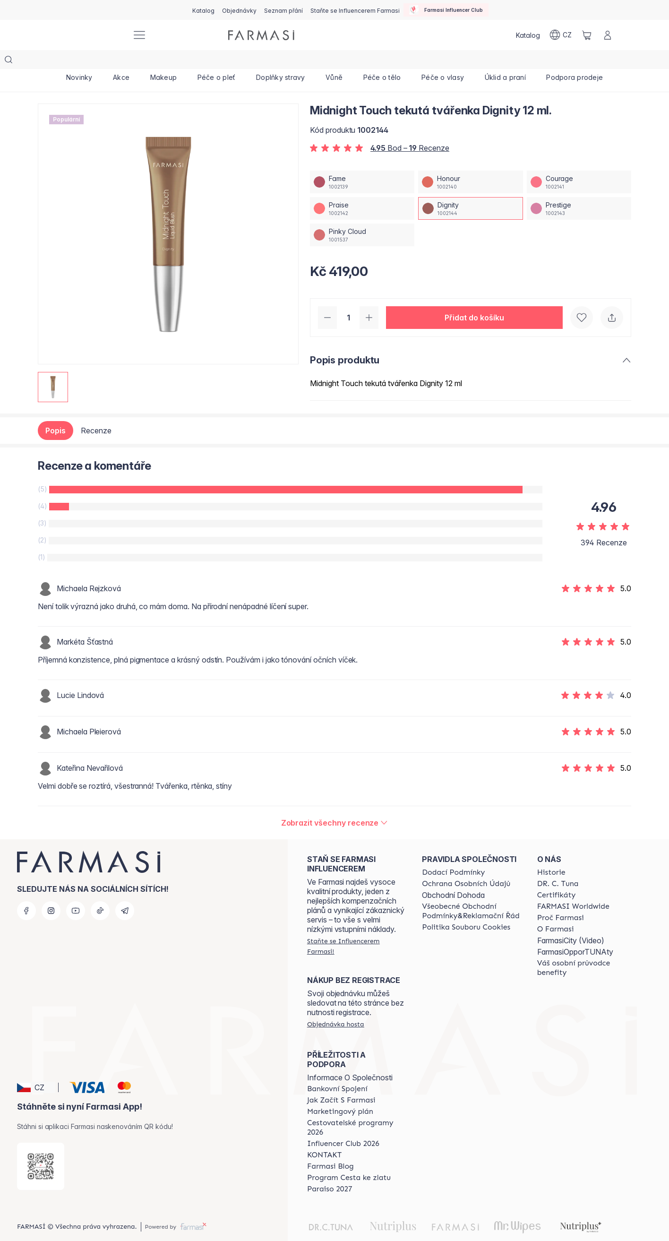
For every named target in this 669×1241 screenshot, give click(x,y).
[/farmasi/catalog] (203, 10)
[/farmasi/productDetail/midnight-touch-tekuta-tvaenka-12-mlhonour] (470, 163)
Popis (55, 411)
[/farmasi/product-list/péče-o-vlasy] (442, 61)
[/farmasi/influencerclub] (446, 10)
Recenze (96, 411)
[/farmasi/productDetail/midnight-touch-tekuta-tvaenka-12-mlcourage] (579, 163)
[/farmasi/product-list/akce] (121, 61)
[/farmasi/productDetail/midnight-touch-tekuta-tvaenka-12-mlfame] (362, 163)
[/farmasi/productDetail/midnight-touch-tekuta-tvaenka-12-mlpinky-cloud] (362, 216)
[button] (474, 298)
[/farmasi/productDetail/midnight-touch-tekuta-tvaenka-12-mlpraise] (362, 189)
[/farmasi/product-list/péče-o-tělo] (382, 61)
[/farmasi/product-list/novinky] (79, 61)
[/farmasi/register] (239, 10)
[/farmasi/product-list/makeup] (163, 61)
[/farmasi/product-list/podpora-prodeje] (574, 61)
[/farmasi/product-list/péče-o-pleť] (216, 61)
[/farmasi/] (89, 35)
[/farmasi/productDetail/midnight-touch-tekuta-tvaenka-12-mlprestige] (579, 189)
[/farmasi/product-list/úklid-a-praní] (505, 61)
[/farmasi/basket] (586, 35)
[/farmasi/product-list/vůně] (334, 61)
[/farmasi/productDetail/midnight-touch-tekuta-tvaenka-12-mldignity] (470, 189)
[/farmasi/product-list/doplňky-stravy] (280, 61)
